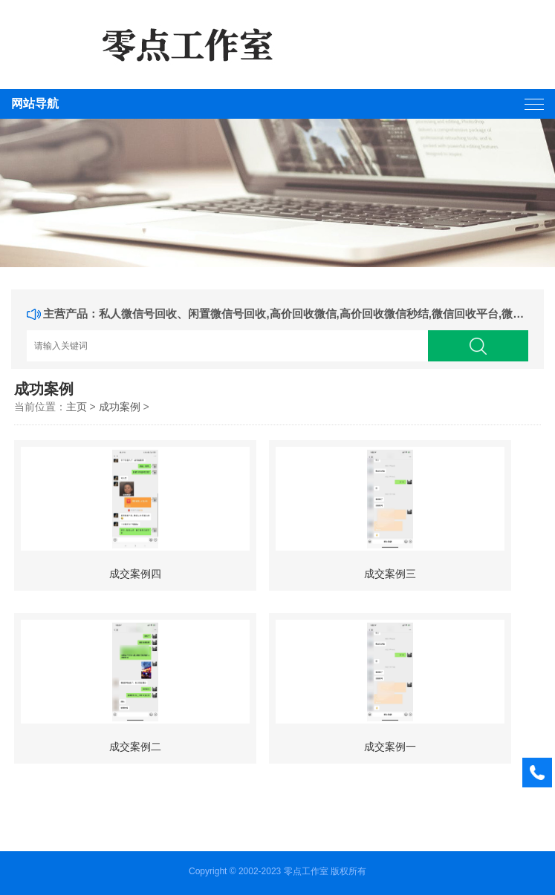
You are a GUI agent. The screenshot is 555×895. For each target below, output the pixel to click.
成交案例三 (390, 574)
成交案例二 (135, 747)
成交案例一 (390, 747)
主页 (76, 407)
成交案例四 (135, 574)
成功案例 (119, 407)
